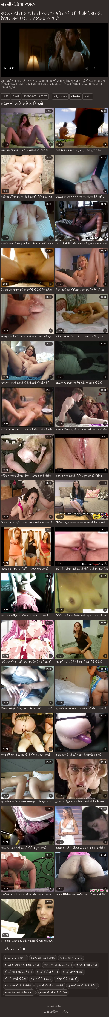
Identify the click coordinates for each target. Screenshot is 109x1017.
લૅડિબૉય (75, 96)
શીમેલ (87, 96)
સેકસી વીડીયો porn (18, 4)
